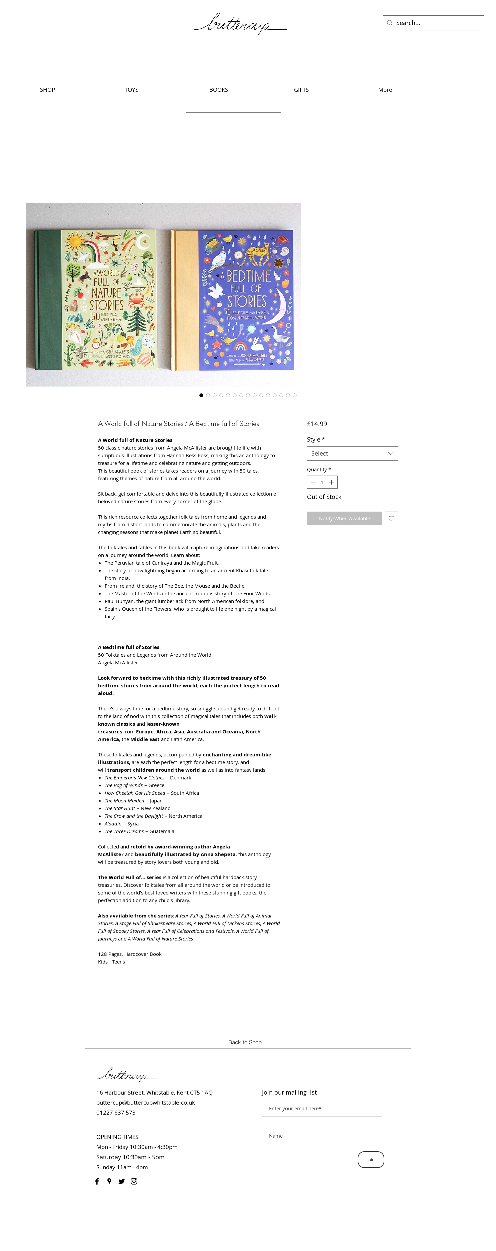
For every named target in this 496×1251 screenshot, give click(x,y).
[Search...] (433, 23)
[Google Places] (109, 1181)
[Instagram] (134, 1181)
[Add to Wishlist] (391, 518)
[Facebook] (97, 1181)
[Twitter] (121, 1181)
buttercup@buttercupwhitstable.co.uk (145, 1102)
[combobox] (352, 453)
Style (316, 439)
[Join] (371, 1159)
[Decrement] (312, 482)
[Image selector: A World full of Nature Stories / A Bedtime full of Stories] (201, 395)
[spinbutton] (322, 482)
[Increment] (332, 482)
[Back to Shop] (247, 1042)
